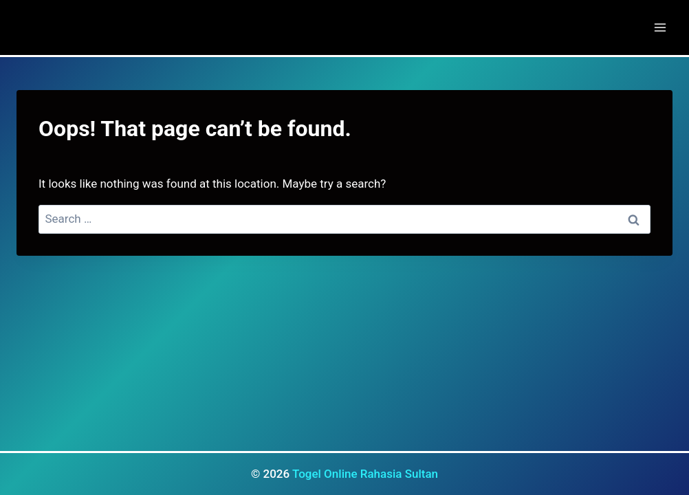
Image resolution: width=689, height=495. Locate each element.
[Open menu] (659, 27)
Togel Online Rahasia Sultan (365, 474)
